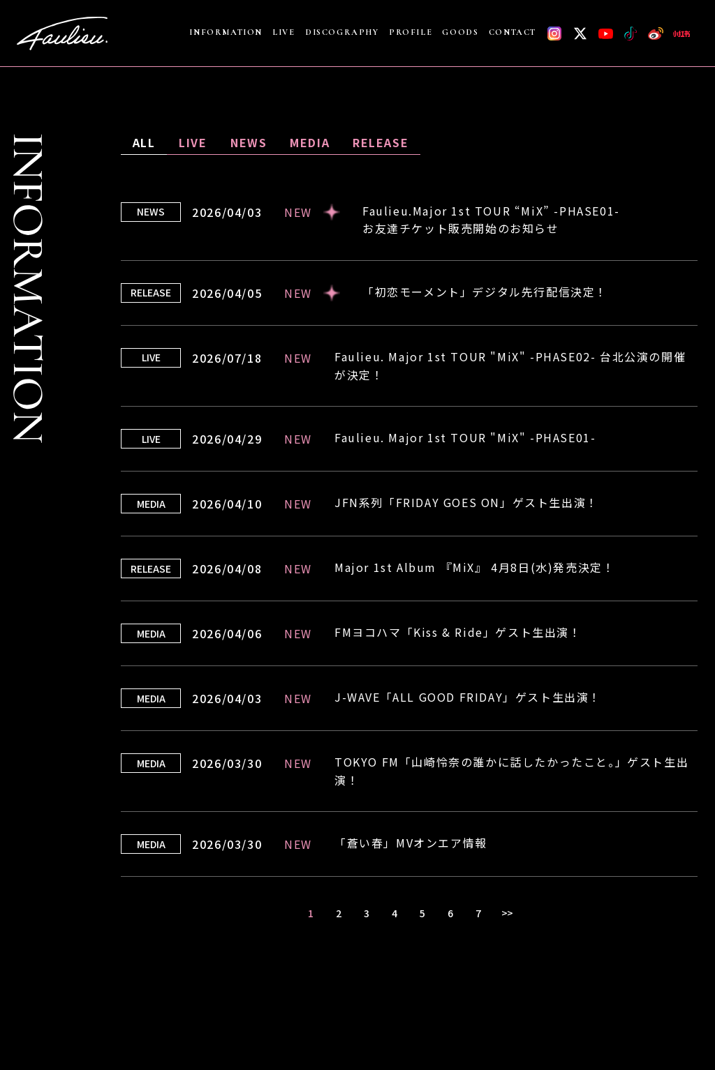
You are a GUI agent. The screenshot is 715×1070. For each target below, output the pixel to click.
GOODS (460, 33)
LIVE (283, 33)
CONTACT (512, 33)
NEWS (248, 142)
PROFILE (410, 33)
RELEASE (380, 142)
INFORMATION (226, 33)
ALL (144, 142)
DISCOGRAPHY (342, 33)
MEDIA (310, 142)
